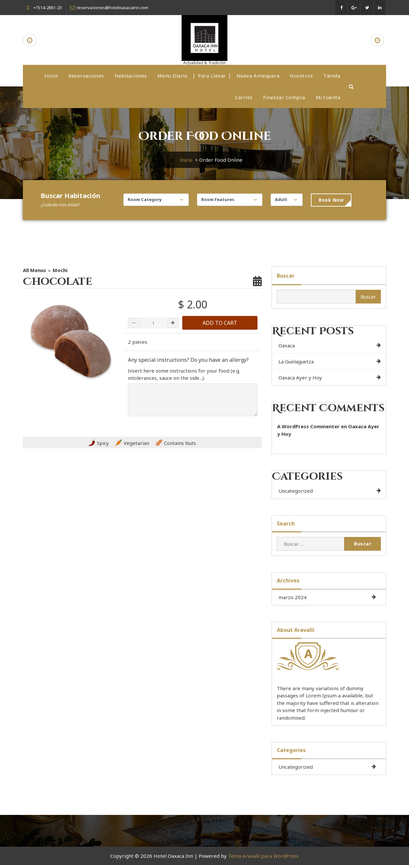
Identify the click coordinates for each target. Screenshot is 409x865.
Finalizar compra (284, 97)
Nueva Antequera (258, 75)
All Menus (34, 270)
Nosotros (301, 75)
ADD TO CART (220, 322)
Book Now (331, 200)
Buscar (285, 275)
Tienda (331, 75)
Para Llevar (212, 75)
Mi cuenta (328, 97)
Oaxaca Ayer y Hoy (300, 377)
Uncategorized (295, 491)
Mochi (60, 270)
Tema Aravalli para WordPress (263, 856)
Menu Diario (172, 75)
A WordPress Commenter (308, 426)
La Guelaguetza (296, 361)
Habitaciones (131, 75)
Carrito (244, 97)
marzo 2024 (292, 597)
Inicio (51, 75)
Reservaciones (86, 75)
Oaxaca (286, 345)
